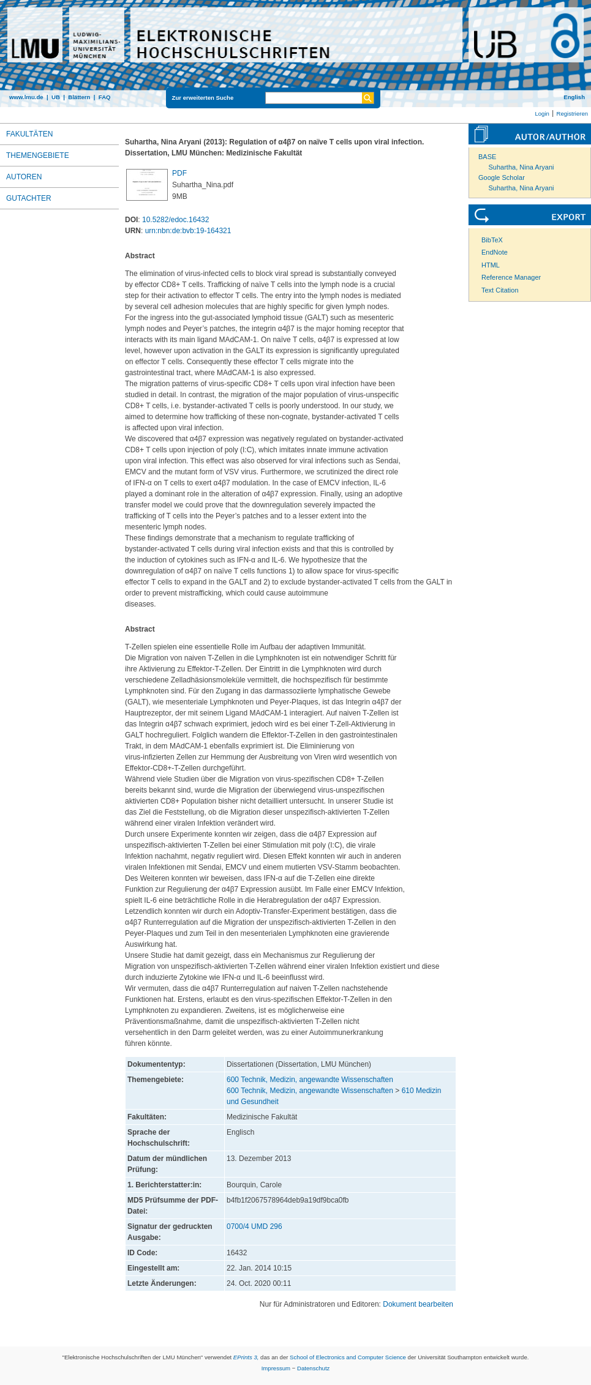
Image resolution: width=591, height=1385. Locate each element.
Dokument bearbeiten (418, 1304)
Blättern (79, 97)
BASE (487, 156)
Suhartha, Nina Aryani (521, 167)
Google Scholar (501, 177)
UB (55, 97)
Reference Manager (511, 277)
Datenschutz (313, 1368)
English (574, 97)
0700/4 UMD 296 (254, 1226)
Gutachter (28, 198)
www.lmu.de (26, 97)
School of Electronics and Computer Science (348, 1357)
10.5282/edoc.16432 (175, 219)
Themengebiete (37, 155)
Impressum (276, 1368)
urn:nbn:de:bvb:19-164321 (188, 230)
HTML (490, 265)
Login (542, 113)
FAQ (105, 97)
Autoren (24, 177)
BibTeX (492, 240)
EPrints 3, (246, 1357)
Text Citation (500, 290)
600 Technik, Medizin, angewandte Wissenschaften (310, 1079)
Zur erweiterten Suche (203, 97)
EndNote (494, 252)
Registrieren (572, 113)
